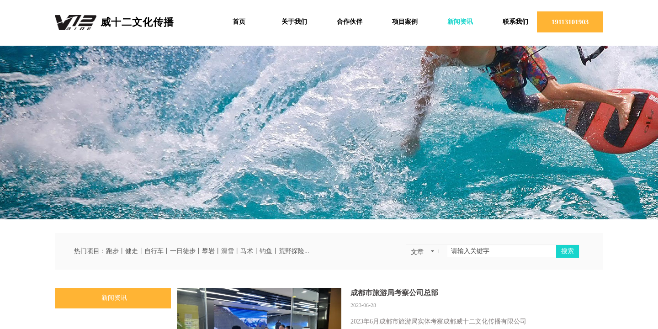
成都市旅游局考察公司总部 (394, 293)
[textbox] (501, 251)
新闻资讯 (114, 297)
